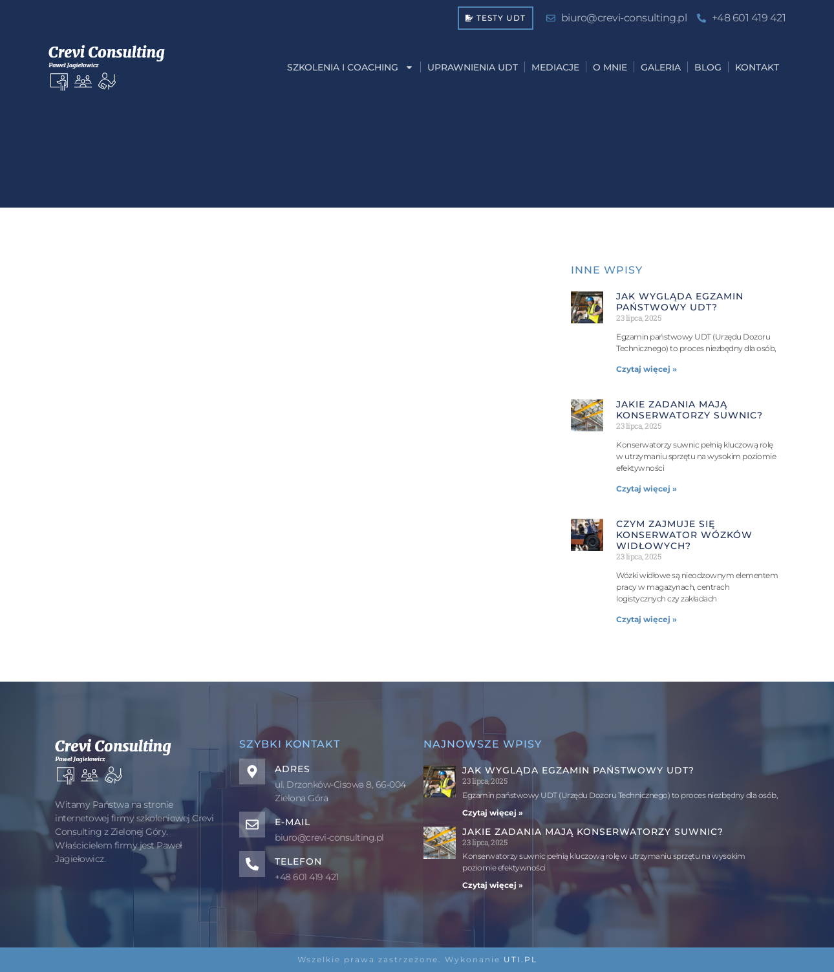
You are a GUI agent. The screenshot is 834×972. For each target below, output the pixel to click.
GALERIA (661, 67)
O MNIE (610, 67)
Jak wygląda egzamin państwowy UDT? (679, 301)
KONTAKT (757, 67)
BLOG (708, 67)
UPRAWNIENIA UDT (472, 67)
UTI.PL (520, 959)
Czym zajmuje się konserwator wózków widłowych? (684, 535)
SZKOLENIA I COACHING (350, 67)
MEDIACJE (555, 67)
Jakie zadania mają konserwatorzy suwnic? (689, 409)
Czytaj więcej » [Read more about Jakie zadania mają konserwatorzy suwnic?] (646, 488)
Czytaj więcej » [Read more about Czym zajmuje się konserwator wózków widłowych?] (646, 619)
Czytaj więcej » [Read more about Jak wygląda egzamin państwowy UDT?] (646, 369)
